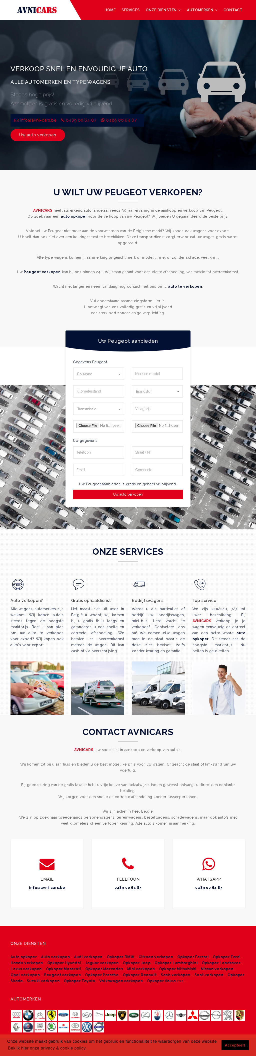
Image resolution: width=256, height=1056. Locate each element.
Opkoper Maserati (63, 969)
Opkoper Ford (226, 957)
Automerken (202, 10)
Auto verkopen (55, 957)
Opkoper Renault (139, 975)
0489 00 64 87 (81, 120)
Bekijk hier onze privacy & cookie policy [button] (47, 1048)
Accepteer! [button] (235, 1045)
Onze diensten (163, 10)
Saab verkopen (175, 975)
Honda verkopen (26, 963)
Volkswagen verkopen (121, 981)
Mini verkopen (141, 969)
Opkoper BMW (120, 957)
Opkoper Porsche (102, 975)
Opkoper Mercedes (104, 969)
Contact (233, 10)
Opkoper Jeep (136, 963)
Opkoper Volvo (161, 981)
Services (131, 10)
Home (110, 10)
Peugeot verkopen (42, 272)
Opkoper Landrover (221, 963)
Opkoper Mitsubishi (177, 969)
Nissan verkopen (217, 969)
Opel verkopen (25, 975)
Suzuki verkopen (43, 981)
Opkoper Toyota (79, 981)
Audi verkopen (88, 957)
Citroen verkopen (155, 957)
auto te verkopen (185, 286)
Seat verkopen (209, 975)
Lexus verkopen (26, 969)
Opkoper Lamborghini (176, 963)
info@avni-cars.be (47, 888)
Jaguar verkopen (102, 963)
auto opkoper (74, 216)
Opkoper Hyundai (64, 963)
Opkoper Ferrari (193, 957)
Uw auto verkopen (37, 135)
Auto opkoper (23, 957)
